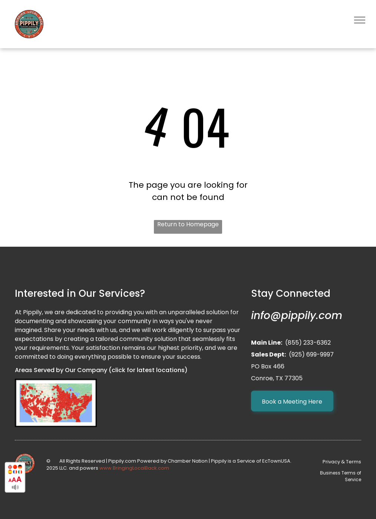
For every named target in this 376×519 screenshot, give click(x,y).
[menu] (359, 20)
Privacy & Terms (342, 461)
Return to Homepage (188, 224)
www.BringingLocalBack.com (134, 468)
